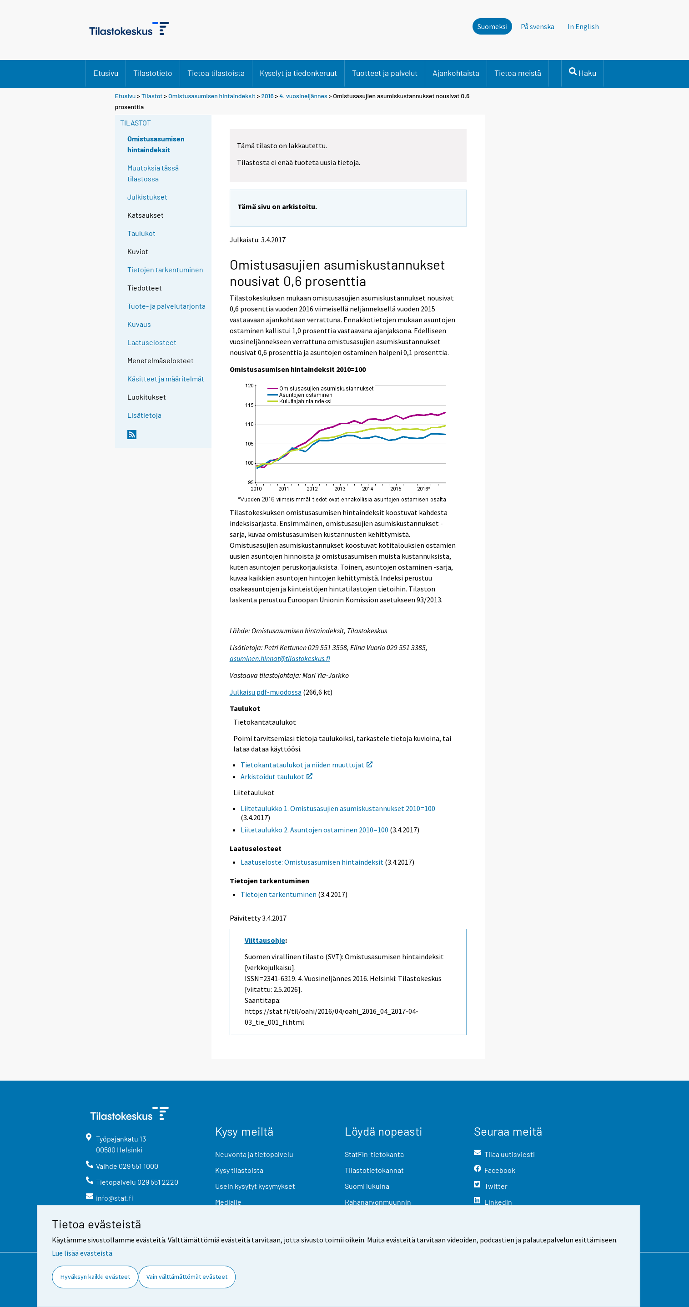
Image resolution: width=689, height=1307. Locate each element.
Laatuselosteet (151, 342)
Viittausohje (265, 940)
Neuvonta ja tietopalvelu (254, 1154)
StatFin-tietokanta (374, 1154)
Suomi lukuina (367, 1186)
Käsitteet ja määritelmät (165, 378)
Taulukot (141, 233)
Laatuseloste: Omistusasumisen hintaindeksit (312, 861)
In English (583, 26)
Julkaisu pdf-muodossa (266, 691)
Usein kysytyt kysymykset (255, 1186)
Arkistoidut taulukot (276, 776)
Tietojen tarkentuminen (165, 269)
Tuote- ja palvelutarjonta (166, 305)
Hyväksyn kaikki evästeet (95, 1276)
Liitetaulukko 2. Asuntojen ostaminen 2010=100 (314, 829)
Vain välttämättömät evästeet (186, 1276)
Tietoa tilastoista (216, 73)
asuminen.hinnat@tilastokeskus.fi (280, 658)
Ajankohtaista (456, 73)
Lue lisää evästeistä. (83, 1252)
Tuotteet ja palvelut (384, 73)
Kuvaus (139, 324)
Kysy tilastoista (239, 1170)
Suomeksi (493, 26)
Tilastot (152, 96)
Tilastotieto (152, 73)
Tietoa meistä (517, 73)
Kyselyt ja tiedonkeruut (298, 73)
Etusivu (105, 73)
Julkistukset (147, 196)
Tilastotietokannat (374, 1170)
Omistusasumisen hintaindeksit (212, 96)
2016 (267, 96)
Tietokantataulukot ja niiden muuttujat (306, 764)
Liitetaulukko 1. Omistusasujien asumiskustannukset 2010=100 (338, 808)
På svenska (537, 26)
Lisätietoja (144, 415)
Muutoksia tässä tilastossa (153, 173)
